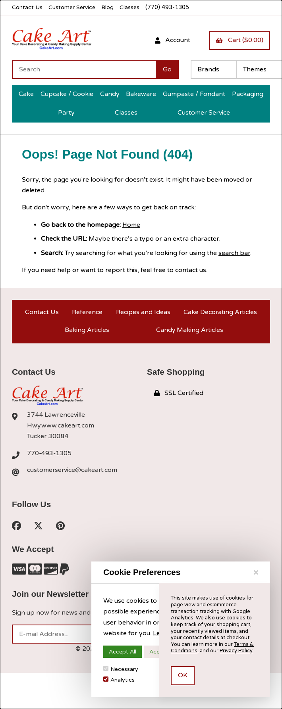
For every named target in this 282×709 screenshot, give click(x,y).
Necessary (120, 669)
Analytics (119, 679)
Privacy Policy (236, 651)
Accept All (122, 651)
